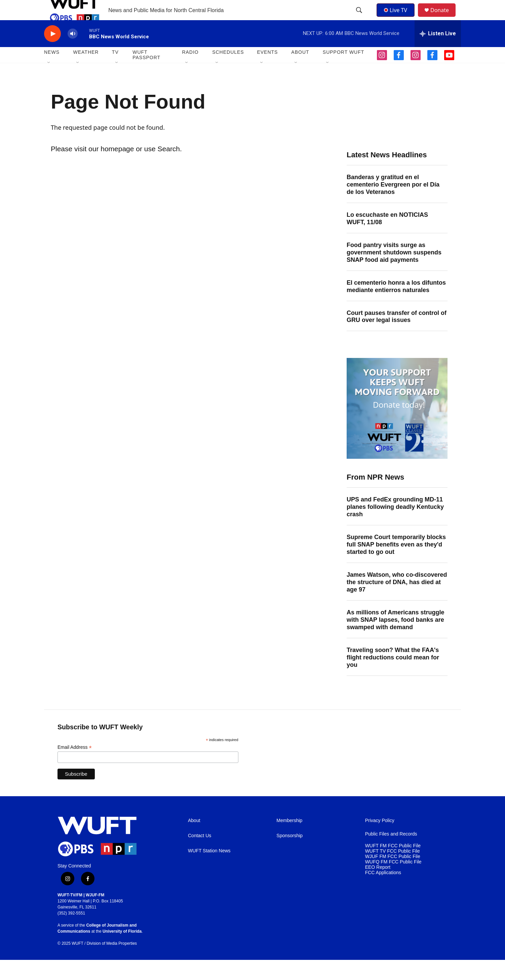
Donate (443, 17)
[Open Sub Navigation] (49, 78)
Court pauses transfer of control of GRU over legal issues (396, 332)
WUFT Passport (146, 70)
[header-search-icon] (359, 18)
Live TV (397, 17)
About (194, 835)
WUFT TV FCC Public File (392, 866)
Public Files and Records (391, 849)
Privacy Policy (379, 835)
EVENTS (267, 67)
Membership (289, 835)
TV (115, 67)
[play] (52, 49)
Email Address (74, 762)
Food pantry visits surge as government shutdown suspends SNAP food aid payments (394, 267)
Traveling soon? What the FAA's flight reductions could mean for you (393, 672)
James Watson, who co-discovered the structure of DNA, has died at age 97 (397, 597)
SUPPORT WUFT (343, 67)
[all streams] (438, 48)
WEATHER (86, 67)
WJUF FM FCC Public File (392, 871)
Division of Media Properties (112, 958)
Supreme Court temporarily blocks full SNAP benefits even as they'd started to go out (396, 559)
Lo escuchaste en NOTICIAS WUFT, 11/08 (387, 234)
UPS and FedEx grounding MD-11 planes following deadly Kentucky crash (395, 522)
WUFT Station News (209, 865)
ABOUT (300, 67)
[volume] (72, 48)
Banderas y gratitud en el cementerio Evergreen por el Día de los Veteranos (393, 199)
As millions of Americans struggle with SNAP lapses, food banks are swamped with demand (395, 635)
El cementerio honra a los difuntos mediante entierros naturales (396, 301)
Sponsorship (289, 850)
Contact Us (199, 850)
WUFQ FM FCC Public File (393, 877)
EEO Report (377, 882)
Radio (190, 67)
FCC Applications (383, 887)
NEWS (52, 67)
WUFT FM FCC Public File (393, 860)
